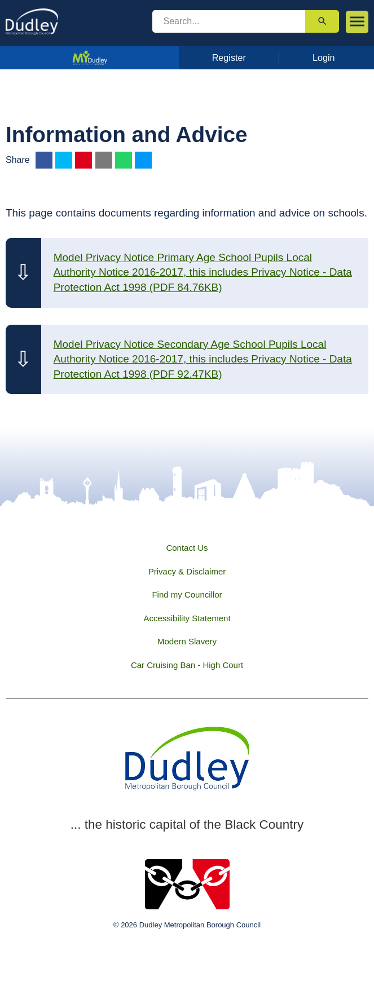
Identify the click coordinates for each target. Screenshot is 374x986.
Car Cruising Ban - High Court (187, 665)
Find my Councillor (187, 594)
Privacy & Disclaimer (187, 571)
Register (229, 57)
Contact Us (187, 547)
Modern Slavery (187, 641)
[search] (229, 21)
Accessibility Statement (186, 618)
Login (324, 57)
